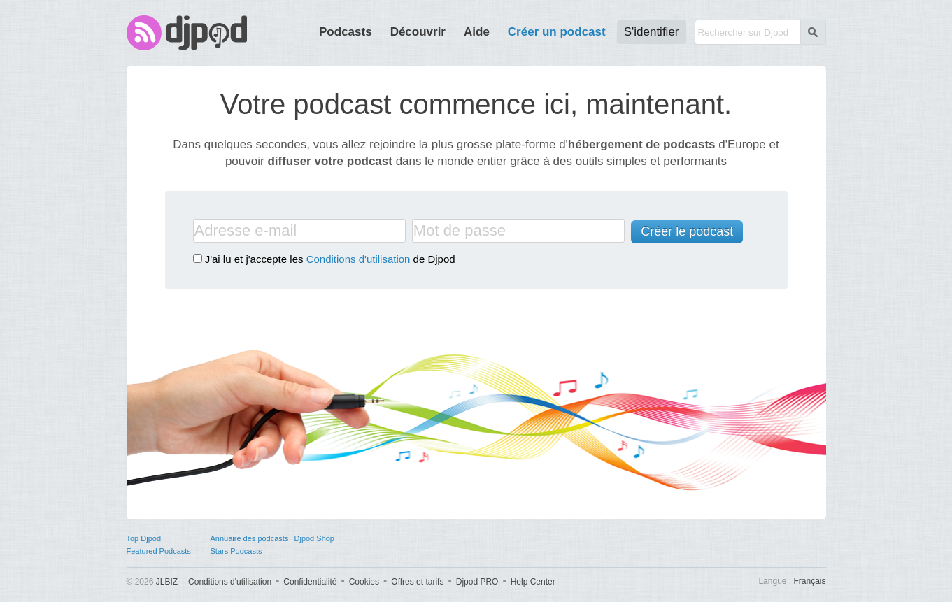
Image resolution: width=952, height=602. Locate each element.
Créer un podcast (557, 31)
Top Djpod (144, 538)
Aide (477, 31)
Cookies (364, 582)
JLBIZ (167, 582)
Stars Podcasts (236, 551)
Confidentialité (309, 582)
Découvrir (418, 31)
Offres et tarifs (417, 582)
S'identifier (651, 31)
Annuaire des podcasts (250, 538)
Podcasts (345, 31)
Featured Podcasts (159, 551)
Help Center (533, 582)
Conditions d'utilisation (358, 259)
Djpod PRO (477, 582)
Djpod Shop (314, 538)
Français (809, 581)
